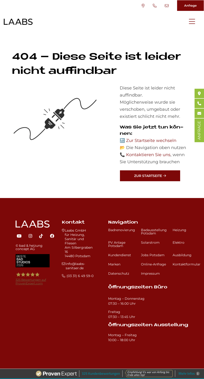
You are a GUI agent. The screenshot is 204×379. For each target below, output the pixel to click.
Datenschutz (118, 273)
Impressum (150, 273)
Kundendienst (119, 255)
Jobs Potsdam (153, 255)
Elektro (178, 242)
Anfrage (190, 5)
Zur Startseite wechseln (151, 140)
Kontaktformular (186, 264)
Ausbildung (182, 255)
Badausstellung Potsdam (154, 231)
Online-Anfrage (153, 264)
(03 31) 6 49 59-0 (155, 6)
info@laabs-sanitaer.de (167, 6)
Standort (143, 6)
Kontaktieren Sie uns (148, 154)
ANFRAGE (199, 130)
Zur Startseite (148, 176)
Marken (114, 264)
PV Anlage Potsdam (116, 244)
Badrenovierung (121, 230)
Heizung (179, 230)
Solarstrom (150, 242)
